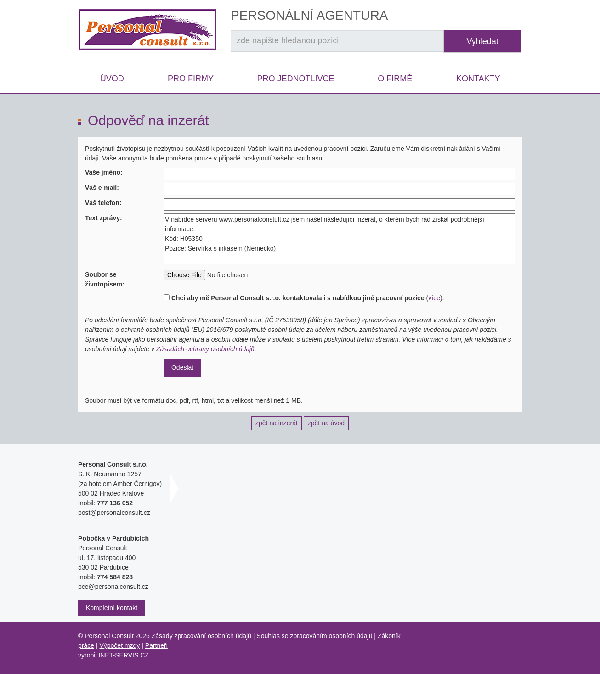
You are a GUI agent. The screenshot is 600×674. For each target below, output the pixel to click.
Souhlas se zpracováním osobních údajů (314, 636)
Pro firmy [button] (191, 78)
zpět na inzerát (276, 423)
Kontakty (478, 78)
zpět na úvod (326, 423)
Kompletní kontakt (111, 607)
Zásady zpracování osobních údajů (201, 636)
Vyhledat (482, 41)
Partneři (156, 645)
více (434, 298)
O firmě (395, 78)
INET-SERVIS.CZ (123, 655)
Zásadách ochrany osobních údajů (205, 349)
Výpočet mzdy (119, 645)
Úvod (112, 78)
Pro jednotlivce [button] (295, 78)
